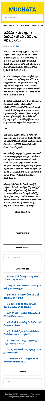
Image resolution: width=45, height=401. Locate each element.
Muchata (22, 9)
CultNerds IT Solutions (28, 397)
